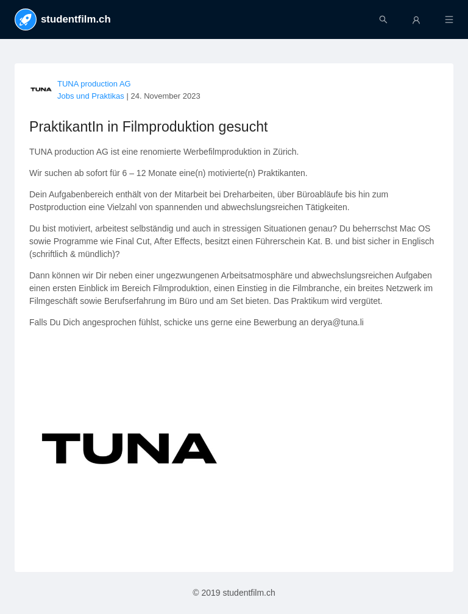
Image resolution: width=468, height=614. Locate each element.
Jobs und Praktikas (90, 96)
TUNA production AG (94, 83)
